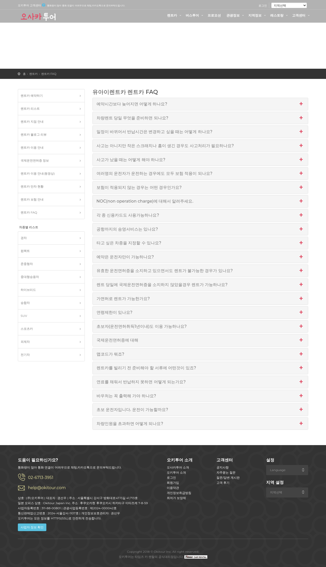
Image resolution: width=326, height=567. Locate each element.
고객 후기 (222, 483)
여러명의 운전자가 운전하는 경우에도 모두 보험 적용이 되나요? (200, 173)
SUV (24, 316)
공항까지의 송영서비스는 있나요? (200, 229)
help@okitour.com (47, 487)
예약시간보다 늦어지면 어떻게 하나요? (200, 104)
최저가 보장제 (176, 498)
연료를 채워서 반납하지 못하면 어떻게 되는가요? (200, 382)
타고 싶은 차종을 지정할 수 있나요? (200, 243)
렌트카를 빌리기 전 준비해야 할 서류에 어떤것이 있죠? (200, 368)
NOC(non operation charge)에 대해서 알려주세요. (200, 201)
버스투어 (195, 15)
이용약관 (173, 488)
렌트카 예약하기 (32, 95)
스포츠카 (27, 329)
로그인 (263, 5)
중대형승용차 (30, 277)
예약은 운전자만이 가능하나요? (200, 257)
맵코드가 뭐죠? (200, 354)
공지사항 (222, 467)
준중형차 (27, 264)
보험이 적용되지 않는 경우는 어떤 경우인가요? (200, 187)
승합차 (25, 303)
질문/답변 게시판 (228, 477)
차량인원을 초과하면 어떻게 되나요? (200, 423)
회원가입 (173, 483)
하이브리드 (28, 290)
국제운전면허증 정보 (35, 160)
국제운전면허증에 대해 (200, 340)
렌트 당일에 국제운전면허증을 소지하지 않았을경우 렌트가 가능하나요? (200, 284)
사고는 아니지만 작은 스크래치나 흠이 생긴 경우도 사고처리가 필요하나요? (200, 146)
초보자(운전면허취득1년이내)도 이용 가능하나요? (200, 326)
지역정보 (257, 15)
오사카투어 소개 (178, 467)
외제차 (25, 342)
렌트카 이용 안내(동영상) (38, 173)
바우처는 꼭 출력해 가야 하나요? (200, 396)
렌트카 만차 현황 (32, 186)
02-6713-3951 (40, 477)
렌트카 (175, 15)
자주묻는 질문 (226, 472)
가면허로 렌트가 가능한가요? (200, 298)
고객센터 (301, 15)
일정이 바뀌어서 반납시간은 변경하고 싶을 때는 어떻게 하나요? (200, 132)
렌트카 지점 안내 (32, 121)
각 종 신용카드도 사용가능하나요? (200, 215)
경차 (24, 238)
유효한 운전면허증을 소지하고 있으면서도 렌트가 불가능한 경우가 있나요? (200, 270)
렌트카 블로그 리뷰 (34, 134)
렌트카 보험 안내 (32, 199)
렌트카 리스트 (30, 108)
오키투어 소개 (176, 472)
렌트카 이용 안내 (32, 147)
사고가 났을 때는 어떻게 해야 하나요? (200, 160)
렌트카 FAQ (49, 74)
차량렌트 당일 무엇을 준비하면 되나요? (200, 118)
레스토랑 (279, 15)
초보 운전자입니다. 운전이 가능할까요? (200, 409)
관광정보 (235, 15)
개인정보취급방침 (179, 493)
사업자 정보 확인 (32, 527)
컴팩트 (25, 251)
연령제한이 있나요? (200, 312)
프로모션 (214, 15)
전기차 (25, 355)
